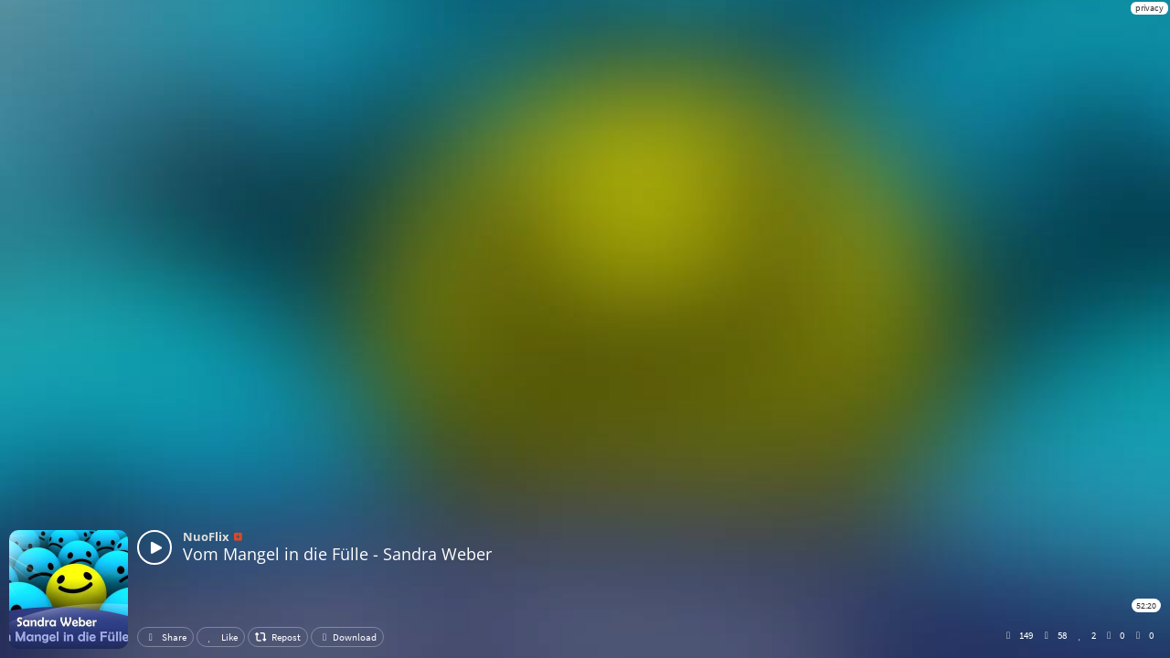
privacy (1149, 8)
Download (347, 637)
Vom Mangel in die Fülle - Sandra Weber (337, 554)
